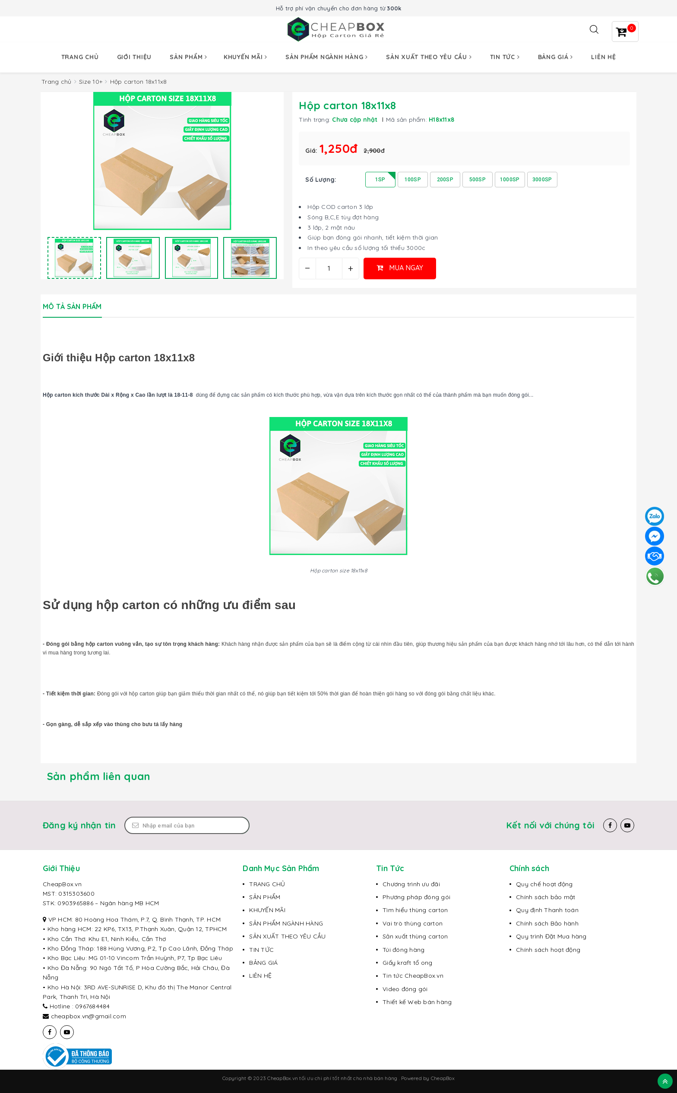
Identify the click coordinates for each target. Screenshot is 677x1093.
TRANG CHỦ (267, 884)
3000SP (542, 180)
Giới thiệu (134, 57)
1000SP (510, 180)
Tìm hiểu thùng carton (415, 910)
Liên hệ (603, 57)
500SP (477, 180)
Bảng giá (555, 57)
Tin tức (505, 57)
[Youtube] (627, 825)
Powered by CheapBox (428, 1078)
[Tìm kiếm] (594, 29)
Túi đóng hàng (403, 950)
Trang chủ (80, 57)
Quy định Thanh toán (547, 910)
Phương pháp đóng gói (416, 897)
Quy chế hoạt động (544, 884)
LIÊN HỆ (260, 975)
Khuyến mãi (245, 57)
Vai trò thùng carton (413, 923)
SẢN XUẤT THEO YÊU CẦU (287, 936)
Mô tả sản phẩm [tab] (72, 306)
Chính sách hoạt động (548, 950)
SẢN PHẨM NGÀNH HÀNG (286, 923)
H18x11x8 (441, 119)
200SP (445, 180)
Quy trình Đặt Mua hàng (551, 936)
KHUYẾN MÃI (267, 910)
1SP (380, 180)
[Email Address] (187, 825)
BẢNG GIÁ (263, 963)
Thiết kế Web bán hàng (417, 1002)
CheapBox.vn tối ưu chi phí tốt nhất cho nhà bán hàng (333, 1078)
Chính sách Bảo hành (547, 923)
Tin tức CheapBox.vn (413, 975)
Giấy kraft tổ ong (407, 963)
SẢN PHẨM (264, 897)
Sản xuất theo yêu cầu (428, 57)
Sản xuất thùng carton (415, 936)
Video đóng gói (405, 989)
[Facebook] (610, 825)
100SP (413, 180)
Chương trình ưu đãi (411, 884)
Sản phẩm (188, 57)
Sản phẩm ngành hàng (326, 57)
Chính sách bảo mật (546, 897)
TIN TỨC (261, 950)
